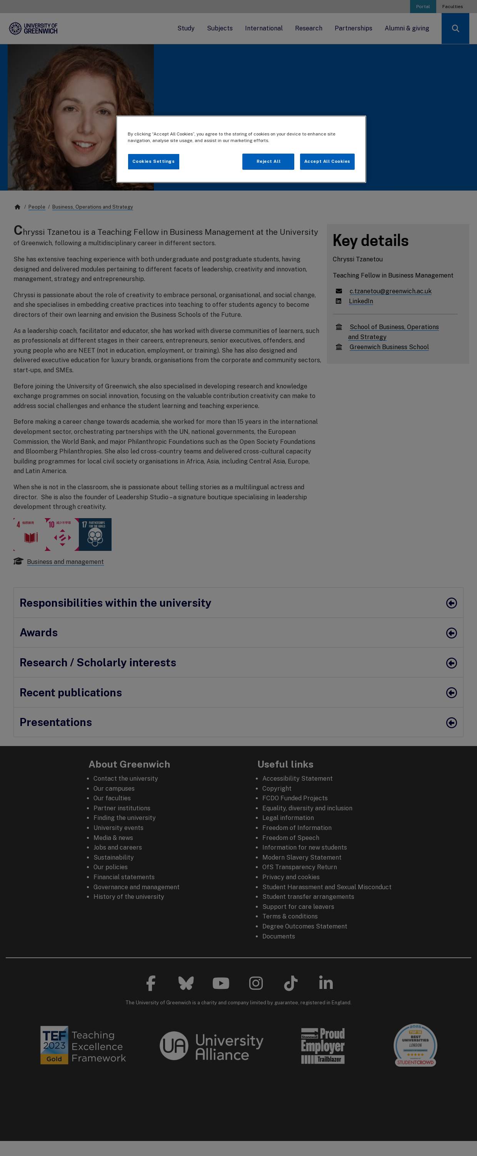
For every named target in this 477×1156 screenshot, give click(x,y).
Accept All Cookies (327, 161)
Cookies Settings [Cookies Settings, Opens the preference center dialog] (153, 161)
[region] (241, 149)
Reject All (269, 161)
